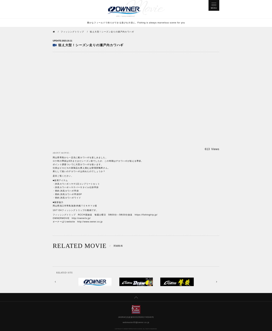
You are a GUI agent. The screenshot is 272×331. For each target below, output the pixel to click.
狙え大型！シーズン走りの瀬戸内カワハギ (112, 32)
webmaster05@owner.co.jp (136, 322)
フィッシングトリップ (72, 32)
